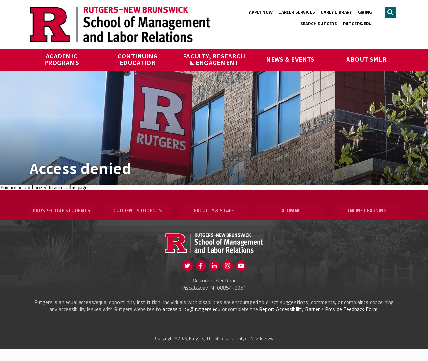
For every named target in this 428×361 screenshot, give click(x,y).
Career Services (296, 12)
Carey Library (336, 12)
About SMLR (366, 59)
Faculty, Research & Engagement (215, 59)
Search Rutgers (318, 23)
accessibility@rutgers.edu (191, 321)
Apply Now (261, 12)
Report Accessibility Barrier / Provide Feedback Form (318, 321)
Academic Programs (61, 59)
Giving (365, 12)
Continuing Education (138, 59)
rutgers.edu (357, 23)
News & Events (290, 59)
